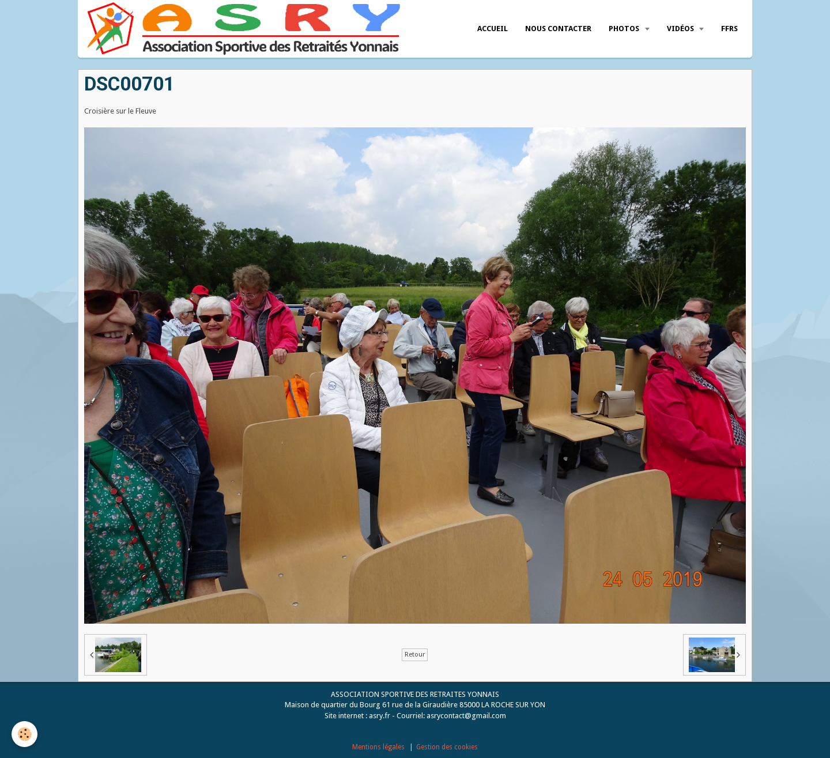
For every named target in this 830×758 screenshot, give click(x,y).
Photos (625, 28)
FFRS (729, 28)
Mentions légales (378, 747)
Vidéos (681, 28)
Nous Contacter (558, 28)
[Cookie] (24, 734)
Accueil (492, 28)
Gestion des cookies (447, 747)
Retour (415, 654)
